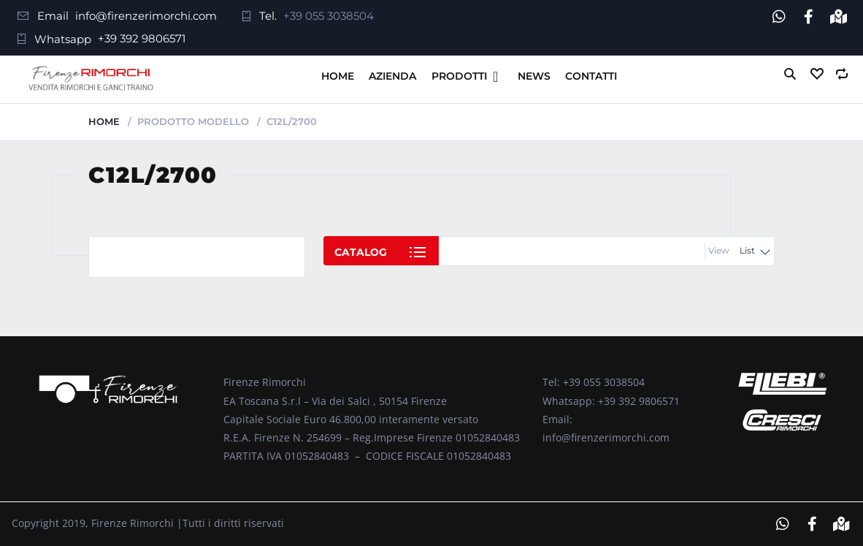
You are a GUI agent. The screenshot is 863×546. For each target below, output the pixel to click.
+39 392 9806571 (141, 38)
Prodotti (459, 76)
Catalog (360, 252)
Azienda (392, 76)
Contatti (591, 76)
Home (337, 76)
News (534, 76)
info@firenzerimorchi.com (146, 16)
